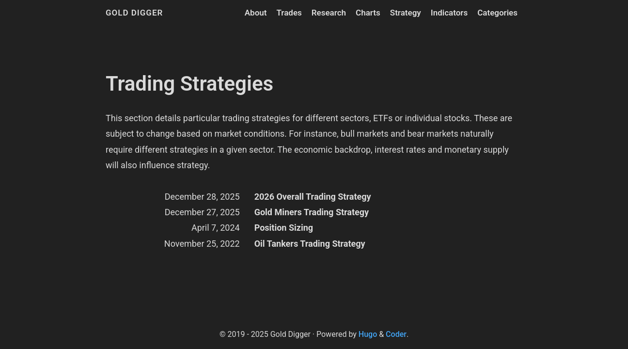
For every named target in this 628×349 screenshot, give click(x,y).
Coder (396, 334)
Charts (368, 12)
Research (329, 12)
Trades (288, 12)
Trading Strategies (189, 83)
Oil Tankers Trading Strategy (309, 243)
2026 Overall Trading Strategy (312, 196)
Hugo (368, 334)
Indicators (449, 12)
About (256, 12)
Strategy (405, 12)
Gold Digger (134, 12)
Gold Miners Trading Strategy (311, 212)
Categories (497, 12)
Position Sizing (283, 227)
